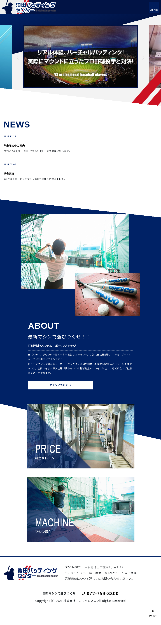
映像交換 (9, 173)
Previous (18, 57)
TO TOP (153, 612)
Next (142, 57)
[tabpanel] (80, 56)
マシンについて (59, 385)
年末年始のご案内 (14, 145)
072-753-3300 (103, 593)
